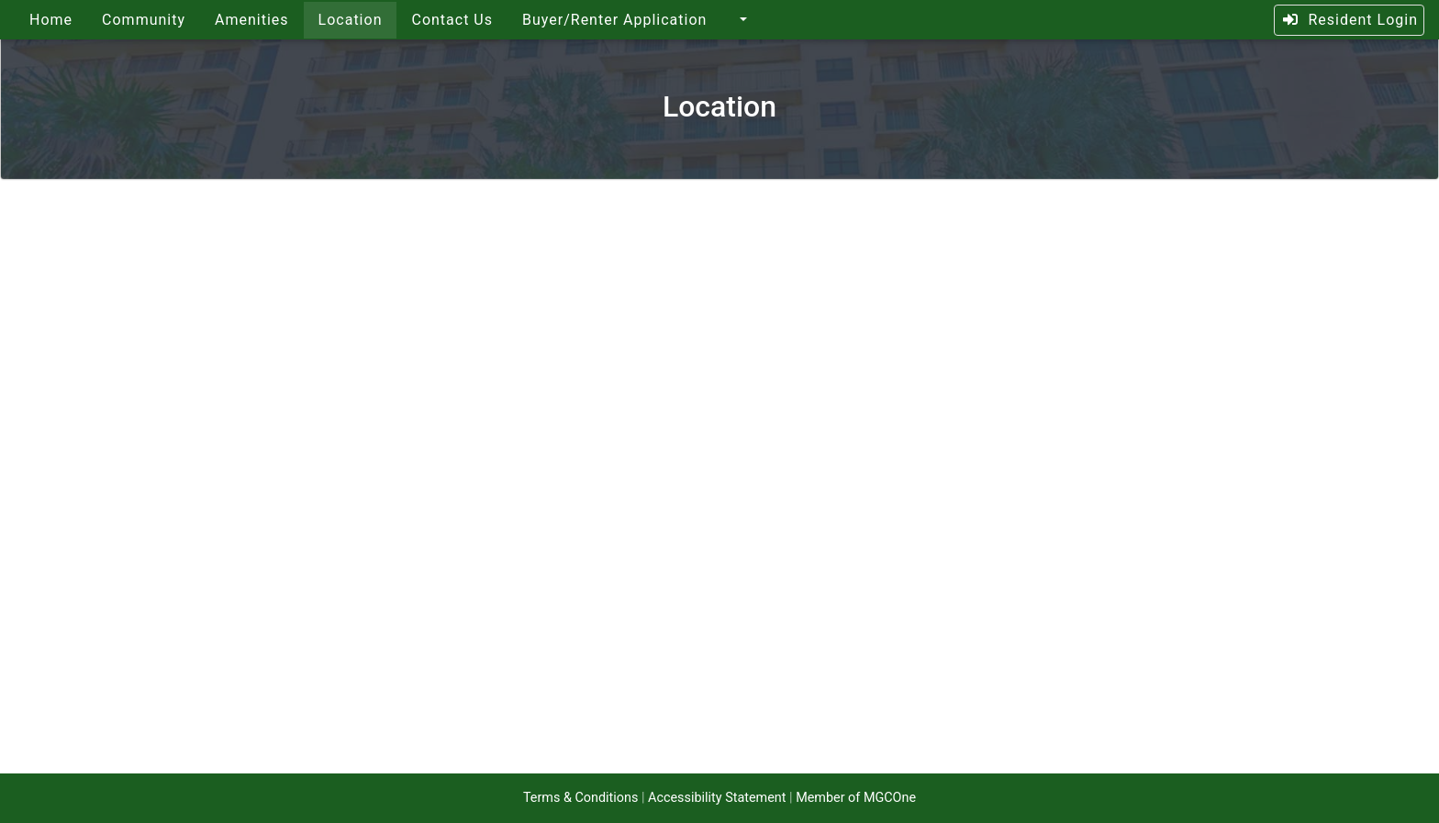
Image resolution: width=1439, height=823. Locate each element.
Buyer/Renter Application (614, 19)
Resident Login (1349, 19)
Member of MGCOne (856, 798)
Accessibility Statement (717, 798)
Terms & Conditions (580, 798)
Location (350, 19)
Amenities (252, 19)
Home (51, 19)
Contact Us (452, 19)
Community (143, 19)
